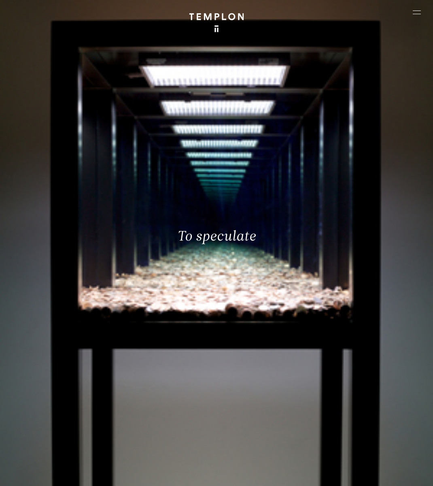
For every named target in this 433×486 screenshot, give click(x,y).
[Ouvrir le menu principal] (417, 12)
